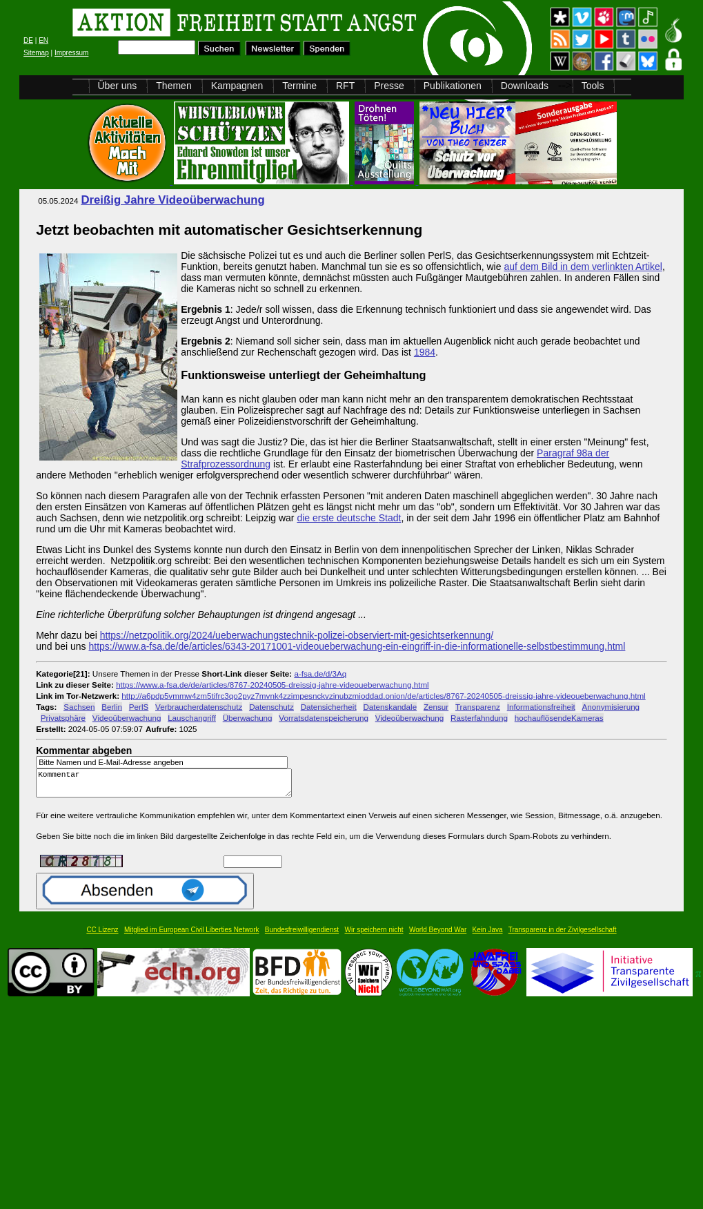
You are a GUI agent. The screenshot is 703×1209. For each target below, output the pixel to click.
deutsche (358, 517)
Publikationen (453, 85)
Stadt (390, 517)
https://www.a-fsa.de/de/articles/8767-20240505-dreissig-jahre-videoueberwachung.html (272, 684)
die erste (317, 517)
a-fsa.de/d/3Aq (320, 673)
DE (28, 40)
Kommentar (167, 786)
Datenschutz (271, 706)
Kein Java (488, 936)
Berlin (111, 706)
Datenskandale (390, 706)
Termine (299, 85)
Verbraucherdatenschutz (198, 706)
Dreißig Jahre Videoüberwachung (172, 199)
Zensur (436, 706)
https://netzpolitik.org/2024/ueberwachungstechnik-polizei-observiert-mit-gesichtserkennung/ (296, 635)
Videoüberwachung (126, 717)
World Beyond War (437, 936)
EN (43, 40)
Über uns (117, 85)
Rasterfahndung (479, 717)
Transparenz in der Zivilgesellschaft (562, 936)
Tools (593, 85)
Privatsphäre (63, 717)
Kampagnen (237, 85)
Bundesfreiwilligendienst (302, 936)
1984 (424, 352)
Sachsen (79, 706)
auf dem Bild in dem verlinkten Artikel (583, 266)
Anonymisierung (611, 706)
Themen (173, 85)
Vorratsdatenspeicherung (323, 717)
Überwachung (248, 717)
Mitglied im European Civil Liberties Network (191, 936)
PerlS (139, 706)
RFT (345, 85)
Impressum (71, 53)
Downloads (524, 85)
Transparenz (477, 706)
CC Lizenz (102, 936)
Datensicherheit (329, 706)
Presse (389, 85)
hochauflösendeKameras (559, 717)
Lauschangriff (192, 717)
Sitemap (36, 53)
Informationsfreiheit (541, 706)
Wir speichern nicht (374, 936)
